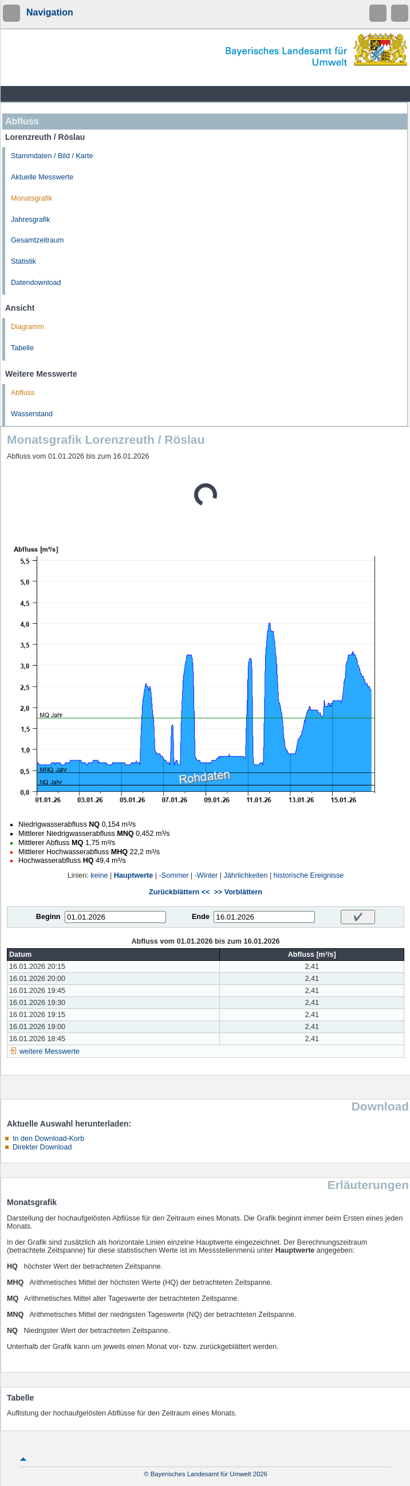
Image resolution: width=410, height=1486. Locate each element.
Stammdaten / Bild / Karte (52, 156)
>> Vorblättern (238, 892)
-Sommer (174, 875)
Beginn (48, 917)
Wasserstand (32, 414)
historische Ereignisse (309, 875)
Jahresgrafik (30, 220)
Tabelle (22, 348)
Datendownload (36, 283)
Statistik (23, 261)
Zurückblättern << (179, 892)
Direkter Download (42, 1147)
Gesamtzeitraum (37, 240)
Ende (201, 917)
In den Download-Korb (48, 1139)
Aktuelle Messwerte (42, 177)
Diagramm (27, 327)
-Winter (206, 875)
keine (99, 875)
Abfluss (22, 393)
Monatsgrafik (31, 198)
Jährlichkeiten (246, 875)
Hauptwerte (133, 875)
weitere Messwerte (49, 1051)
